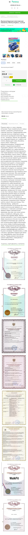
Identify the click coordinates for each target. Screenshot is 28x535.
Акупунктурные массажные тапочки (9, 17)
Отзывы (22, 123)
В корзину (4, 118)
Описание (4, 123)
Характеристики (13, 123)
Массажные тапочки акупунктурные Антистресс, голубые (12, 112)
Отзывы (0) (10, 25)
